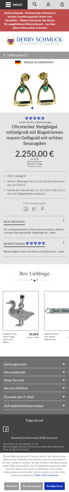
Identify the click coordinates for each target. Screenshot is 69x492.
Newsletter (17, 437)
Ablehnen (11, 486)
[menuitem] (14, 4)
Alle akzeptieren (31, 486)
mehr (52, 232)
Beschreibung (14, 221)
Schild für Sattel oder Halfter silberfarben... (51, 337)
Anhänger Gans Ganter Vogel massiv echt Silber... (10, 338)
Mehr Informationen (46, 475)
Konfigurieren (55, 486)
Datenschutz (31, 437)
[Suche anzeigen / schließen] (34, 4)
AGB (42, 437)
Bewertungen (14, 243)
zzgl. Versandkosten (34, 161)
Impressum (52, 437)
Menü (14, 4)
